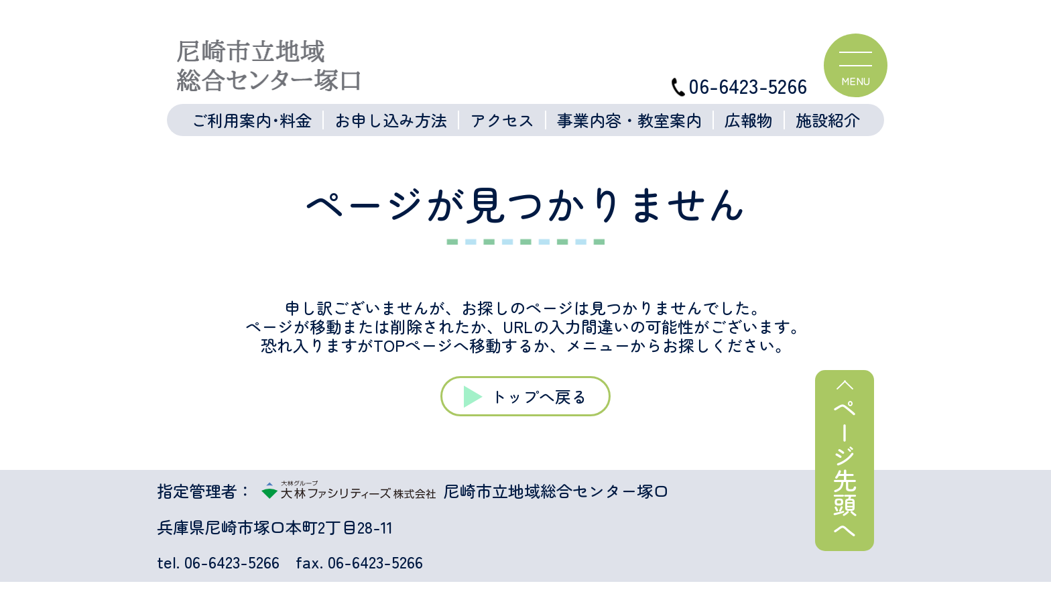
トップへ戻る (539, 396)
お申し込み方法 (390, 120)
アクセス (502, 120)
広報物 (749, 120)
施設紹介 (828, 120)
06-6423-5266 (739, 85)
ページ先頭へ (844, 468)
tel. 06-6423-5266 (218, 561)
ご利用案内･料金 (251, 120)
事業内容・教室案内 (629, 120)
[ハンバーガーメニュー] (855, 65)
